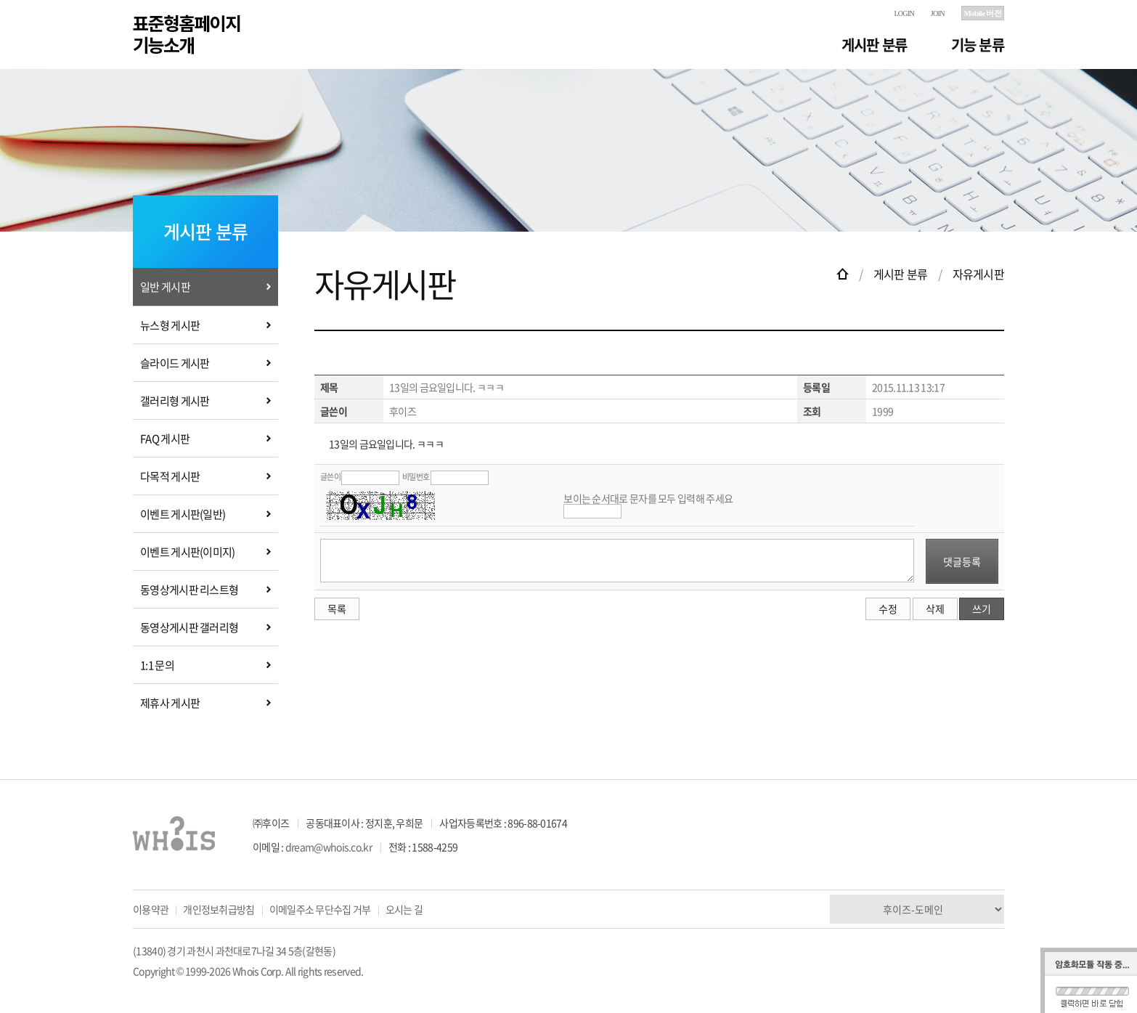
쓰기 (981, 608)
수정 (888, 608)
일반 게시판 (165, 287)
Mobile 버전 (982, 13)
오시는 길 (404, 909)
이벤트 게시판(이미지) (187, 552)
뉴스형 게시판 (170, 325)
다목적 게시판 (170, 476)
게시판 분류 (874, 44)
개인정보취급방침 (218, 909)
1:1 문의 (157, 665)
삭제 (935, 608)
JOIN (938, 13)
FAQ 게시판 (165, 439)
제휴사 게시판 (170, 703)
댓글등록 (962, 561)
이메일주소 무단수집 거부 (320, 909)
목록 (336, 608)
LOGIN (904, 13)
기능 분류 (978, 44)
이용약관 (150, 909)
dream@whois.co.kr (328, 846)
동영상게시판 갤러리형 (189, 627)
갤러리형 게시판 (174, 401)
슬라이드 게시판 (174, 363)
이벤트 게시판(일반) (182, 514)
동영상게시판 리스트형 (189, 590)
